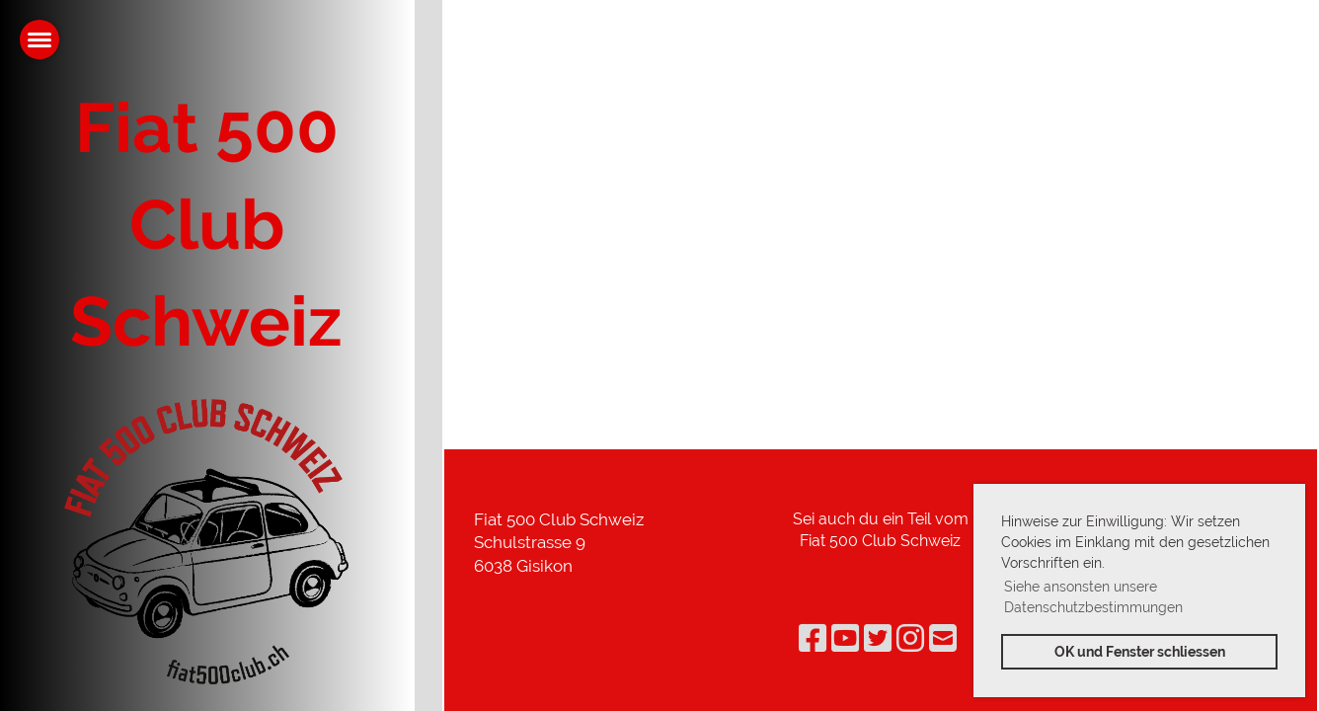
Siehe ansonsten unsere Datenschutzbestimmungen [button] (1093, 597)
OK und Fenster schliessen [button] (1139, 651)
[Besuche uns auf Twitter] (878, 638)
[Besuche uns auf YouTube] (845, 638)
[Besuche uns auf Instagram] (910, 638)
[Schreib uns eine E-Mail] (943, 638)
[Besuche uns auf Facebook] (812, 638)
